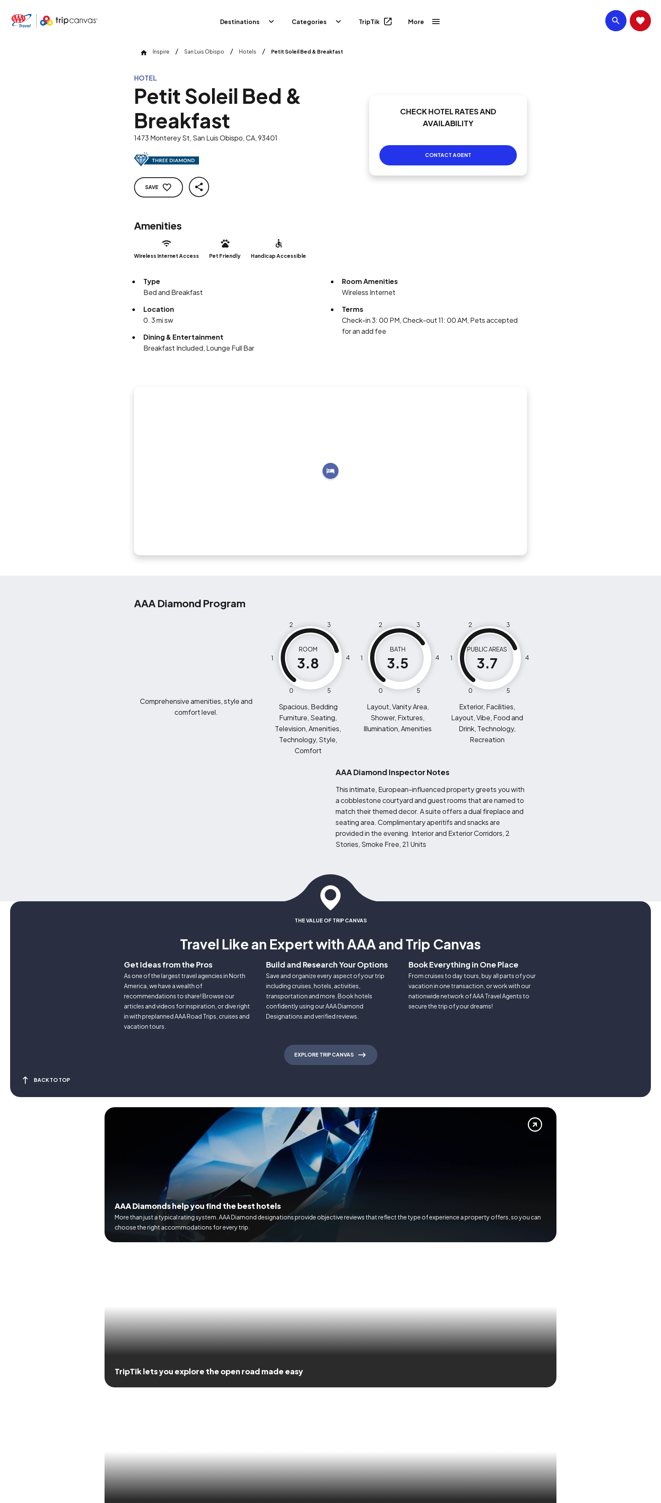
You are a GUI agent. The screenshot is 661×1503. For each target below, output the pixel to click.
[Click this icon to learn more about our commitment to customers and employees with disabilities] (22, 1381)
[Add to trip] (330, 460)
